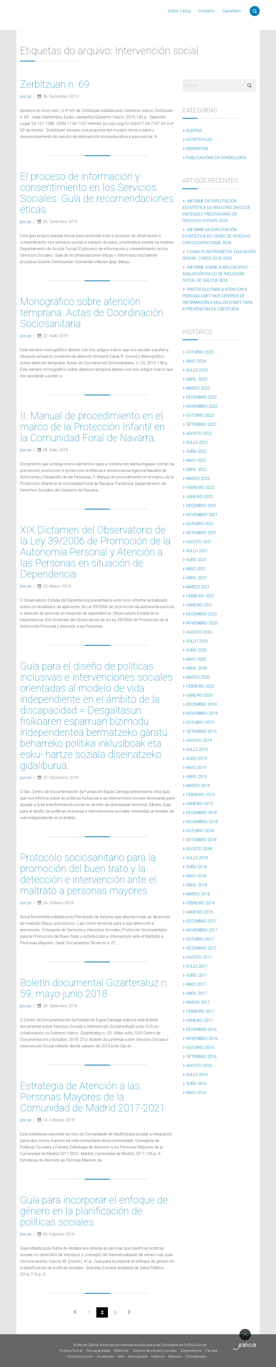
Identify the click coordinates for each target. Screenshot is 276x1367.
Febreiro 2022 (200, 487)
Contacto (206, 11)
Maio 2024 (196, 361)
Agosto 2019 (199, 740)
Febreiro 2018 (200, 903)
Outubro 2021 (200, 523)
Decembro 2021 (201, 505)
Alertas (194, 130)
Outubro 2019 (200, 722)
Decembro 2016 (201, 1029)
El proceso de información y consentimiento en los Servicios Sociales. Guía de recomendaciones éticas (97, 193)
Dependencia (191, 1351)
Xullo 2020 (197, 641)
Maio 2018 (196, 876)
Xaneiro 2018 (199, 912)
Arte (121, 1356)
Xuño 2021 (196, 559)
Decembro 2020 (201, 614)
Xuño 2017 (196, 975)
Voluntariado (196, 1356)
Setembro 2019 (201, 731)
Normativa (197, 148)
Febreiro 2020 (200, 686)
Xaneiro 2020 (199, 695)
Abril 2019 (196, 776)
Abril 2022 (196, 469)
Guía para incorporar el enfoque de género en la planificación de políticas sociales (94, 1211)
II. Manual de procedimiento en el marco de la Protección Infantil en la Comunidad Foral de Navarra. (92, 427)
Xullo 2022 (197, 442)
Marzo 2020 (198, 677)
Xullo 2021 (197, 550)
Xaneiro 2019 (199, 803)
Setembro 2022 (201, 424)
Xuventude (105, 1356)
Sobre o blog (179, 11)
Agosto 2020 (199, 632)
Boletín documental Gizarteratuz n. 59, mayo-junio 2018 (94, 988)
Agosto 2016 (199, 1065)
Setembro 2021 (201, 532)
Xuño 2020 (196, 650)
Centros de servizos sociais (155, 1351)
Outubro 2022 (200, 415)
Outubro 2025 (200, 352)
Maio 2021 (196, 568)
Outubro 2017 (200, 939)
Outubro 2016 (200, 1047)
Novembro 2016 (202, 1038)
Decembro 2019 (201, 704)
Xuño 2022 (196, 451)
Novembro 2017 (202, 930)
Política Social (71, 1351)
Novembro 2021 (202, 514)
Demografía (137, 1356)
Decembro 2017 (201, 921)
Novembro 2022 (202, 406)
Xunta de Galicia (33, 1346)
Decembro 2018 (201, 812)
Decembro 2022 (201, 397)
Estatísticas (199, 139)
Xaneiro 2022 (199, 496)
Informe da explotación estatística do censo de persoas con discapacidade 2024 (216, 236)
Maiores (174, 1356)
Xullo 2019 (197, 749)
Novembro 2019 (202, 713)
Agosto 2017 (199, 957)
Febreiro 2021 (200, 596)
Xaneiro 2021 (199, 605)
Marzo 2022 (198, 478)
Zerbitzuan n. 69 (54, 84)
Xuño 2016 (196, 1083)
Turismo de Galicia (244, 1346)
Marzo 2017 (198, 1002)
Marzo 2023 (198, 388)
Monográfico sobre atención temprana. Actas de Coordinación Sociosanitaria (91, 313)
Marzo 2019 (198, 785)
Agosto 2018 (199, 848)
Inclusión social (80, 1356)
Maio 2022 (196, 460)
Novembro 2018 (202, 821)
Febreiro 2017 (200, 1011)
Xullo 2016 (197, 1074)
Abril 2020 (196, 668)
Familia (211, 1351)
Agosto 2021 (199, 541)
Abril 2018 (196, 885)
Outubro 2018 (200, 830)
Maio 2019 (196, 767)
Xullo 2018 (197, 857)
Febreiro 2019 (200, 794)
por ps (26, 96)
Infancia (157, 1356)
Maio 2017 (196, 984)
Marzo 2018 (198, 894)
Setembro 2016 (201, 1056)
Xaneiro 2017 (199, 1020)
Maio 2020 (196, 659)
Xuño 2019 (196, 758)
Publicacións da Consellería (216, 157)
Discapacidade (98, 1351)
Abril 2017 (196, 993)
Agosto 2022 (199, 433)
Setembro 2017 (201, 948)
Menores (121, 1351)
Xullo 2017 (197, 966)
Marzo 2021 (198, 587)
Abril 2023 (196, 379)
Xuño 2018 (196, 867)
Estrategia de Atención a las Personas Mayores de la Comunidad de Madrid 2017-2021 (92, 1097)
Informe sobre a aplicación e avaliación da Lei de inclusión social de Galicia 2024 (215, 274)
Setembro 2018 (201, 839)
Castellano (231, 11)
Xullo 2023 (197, 370)
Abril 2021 (196, 577)
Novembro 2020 (202, 623)
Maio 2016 (196, 1092)
